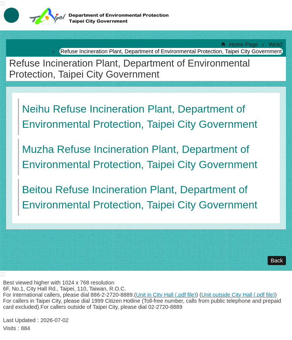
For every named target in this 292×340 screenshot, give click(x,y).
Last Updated (19, 320)
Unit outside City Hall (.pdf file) (238, 295)
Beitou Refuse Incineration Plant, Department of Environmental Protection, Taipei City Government (139, 197)
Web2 (276, 44)
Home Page (243, 44)
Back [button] (277, 260)
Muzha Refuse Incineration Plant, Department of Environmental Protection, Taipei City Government (139, 156)
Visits (9, 328)
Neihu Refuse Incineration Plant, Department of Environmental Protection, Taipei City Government (139, 116)
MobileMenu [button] (11, 15)
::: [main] (8, 36)
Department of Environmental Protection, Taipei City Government (100, 15)
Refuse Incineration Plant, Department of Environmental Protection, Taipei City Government (171, 51)
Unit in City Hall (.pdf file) (166, 295)
